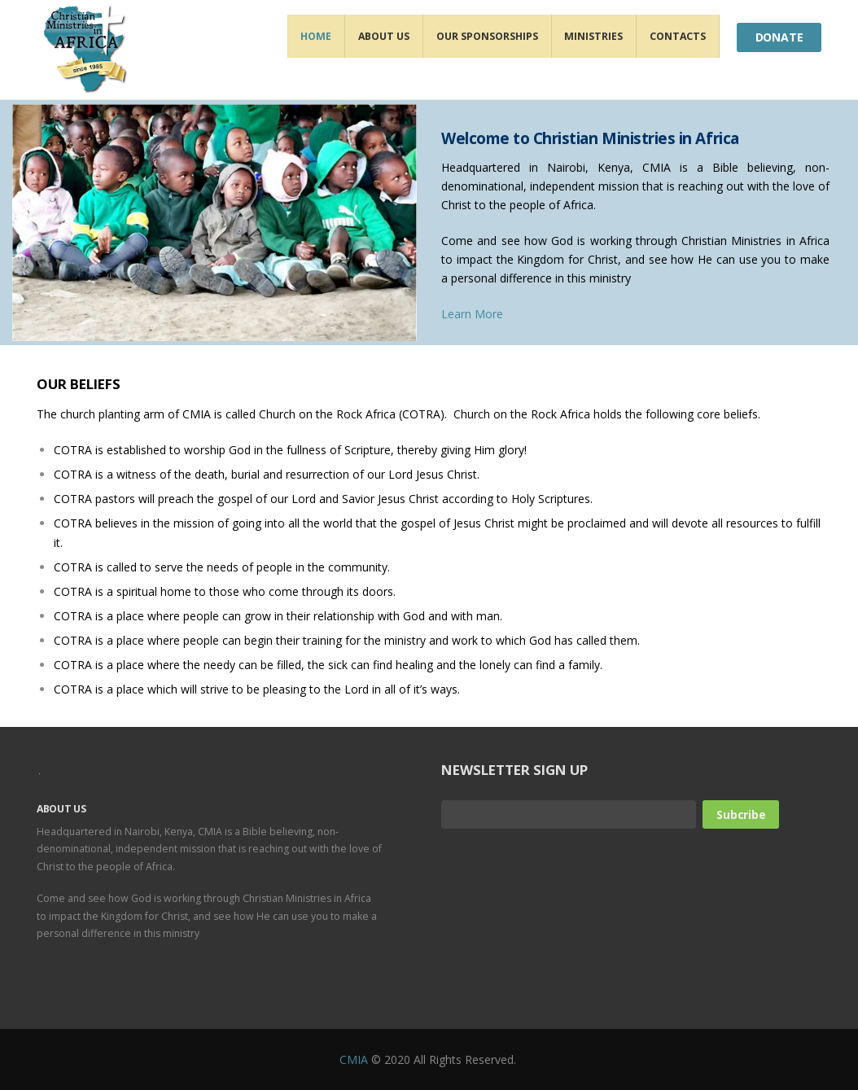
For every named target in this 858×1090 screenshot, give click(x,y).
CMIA (353, 1059)
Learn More (472, 314)
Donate (779, 37)
